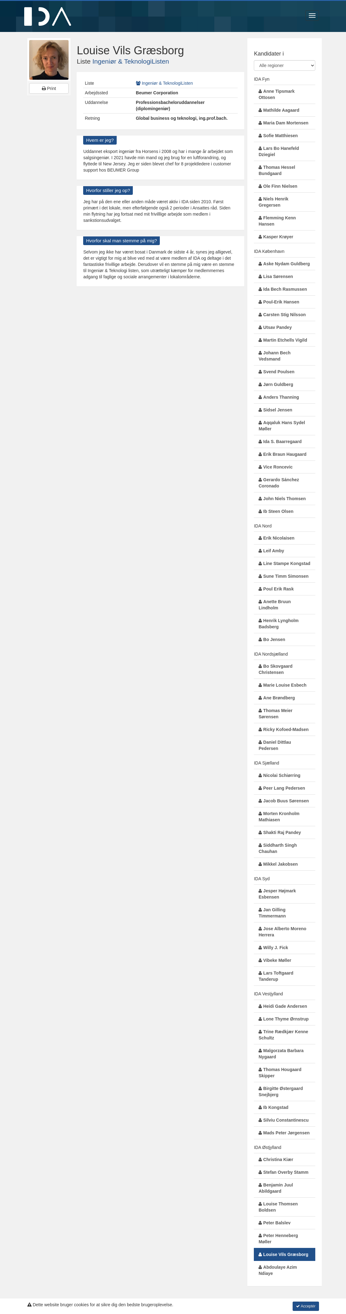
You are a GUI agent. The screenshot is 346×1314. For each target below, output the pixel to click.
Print (49, 88)
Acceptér (306, 1306)
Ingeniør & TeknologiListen (130, 61)
